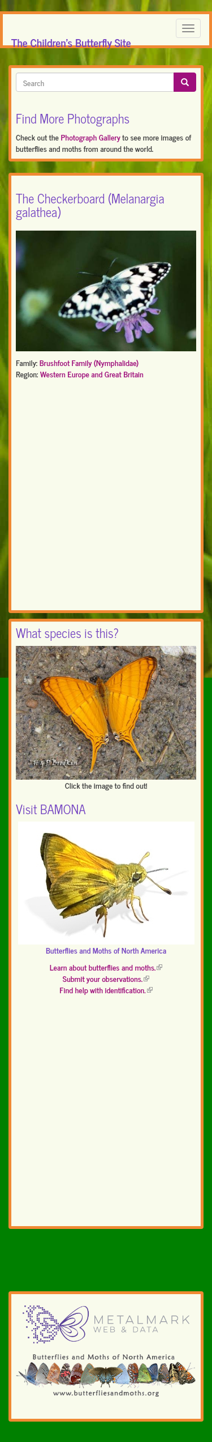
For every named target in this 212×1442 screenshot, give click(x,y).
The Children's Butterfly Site (71, 39)
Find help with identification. (105, 989)
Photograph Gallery (90, 136)
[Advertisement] (106, 497)
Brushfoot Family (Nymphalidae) (89, 362)
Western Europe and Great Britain (92, 373)
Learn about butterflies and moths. (106, 966)
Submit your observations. (106, 978)
